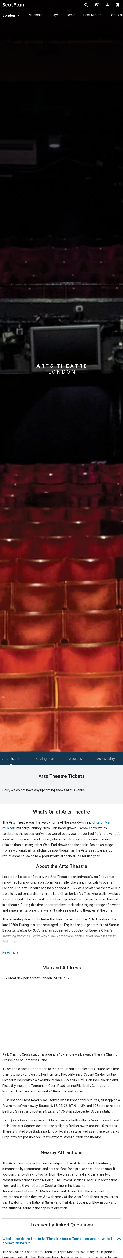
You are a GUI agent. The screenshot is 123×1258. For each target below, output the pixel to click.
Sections (75, 759)
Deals (71, 15)
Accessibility (106, 759)
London (12, 15)
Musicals (35, 15)
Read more (10, 952)
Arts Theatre (11, 759)
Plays (55, 15)
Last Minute (92, 15)
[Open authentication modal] (107, 4)
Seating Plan (45, 759)
